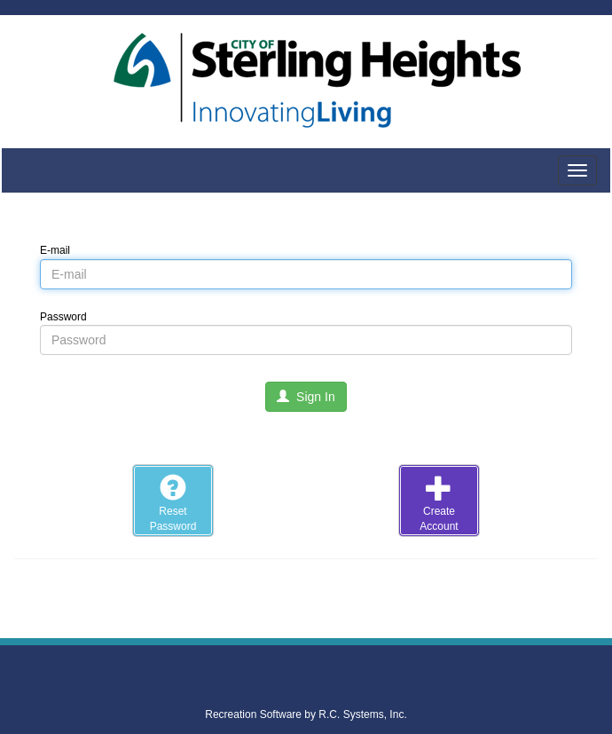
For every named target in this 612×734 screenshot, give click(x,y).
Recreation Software (253, 714)
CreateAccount (439, 503)
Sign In (305, 397)
